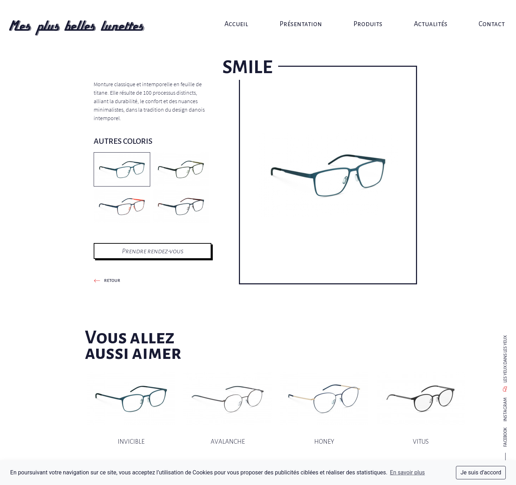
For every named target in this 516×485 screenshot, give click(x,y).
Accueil (239, 13)
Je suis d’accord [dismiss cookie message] (481, 472)
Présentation (299, 13)
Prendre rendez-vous (152, 251)
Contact (481, 13)
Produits (363, 13)
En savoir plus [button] (407, 472)
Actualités (423, 13)
